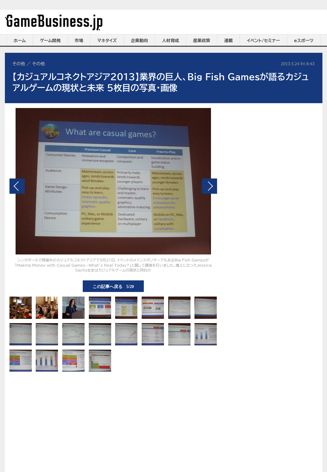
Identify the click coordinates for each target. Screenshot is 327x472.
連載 (228, 40)
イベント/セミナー (263, 40)
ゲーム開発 (50, 40)
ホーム (19, 40)
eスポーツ (303, 40)
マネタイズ (107, 40)
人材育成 (170, 40)
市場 (79, 40)
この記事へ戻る (113, 286)
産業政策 (201, 40)
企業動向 (139, 40)
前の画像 (17, 186)
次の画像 (209, 186)
